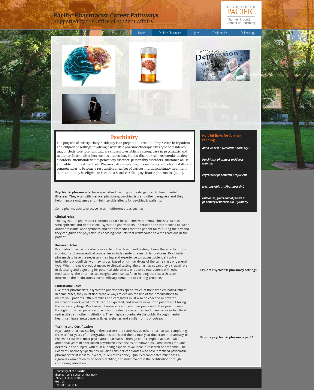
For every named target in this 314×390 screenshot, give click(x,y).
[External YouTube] (228, 244)
